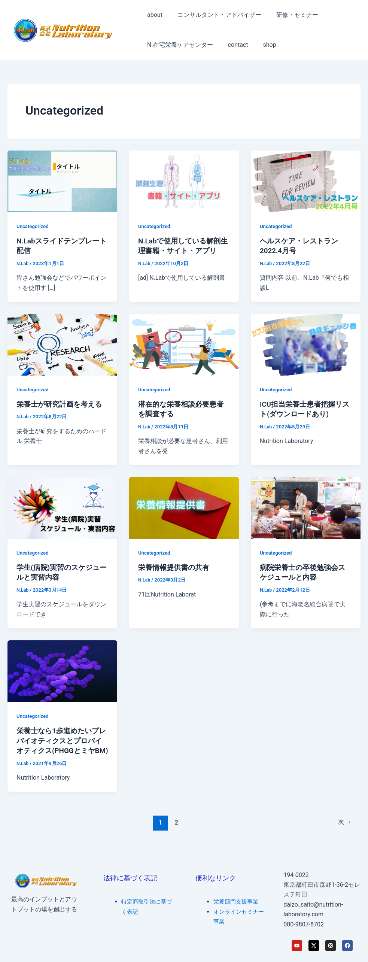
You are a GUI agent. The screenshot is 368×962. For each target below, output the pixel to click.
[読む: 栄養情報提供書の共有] (184, 506)
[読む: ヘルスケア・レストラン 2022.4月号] (306, 180)
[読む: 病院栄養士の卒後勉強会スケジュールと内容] (306, 506)
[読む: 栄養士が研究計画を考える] (62, 344)
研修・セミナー (290, 14)
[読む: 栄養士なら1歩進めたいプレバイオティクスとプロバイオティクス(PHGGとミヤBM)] (62, 669)
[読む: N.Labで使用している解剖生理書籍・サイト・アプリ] (184, 180)
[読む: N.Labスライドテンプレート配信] (62, 180)
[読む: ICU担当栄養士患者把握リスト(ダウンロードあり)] (306, 344)
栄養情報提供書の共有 (175, 566)
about (153, 14)
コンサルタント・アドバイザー (215, 14)
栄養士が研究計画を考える (61, 403)
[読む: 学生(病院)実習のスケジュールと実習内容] (62, 506)
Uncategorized (33, 226)
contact (233, 44)
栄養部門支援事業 (237, 901)
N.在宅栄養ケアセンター (179, 44)
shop (262, 44)
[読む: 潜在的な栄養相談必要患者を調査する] (184, 344)
